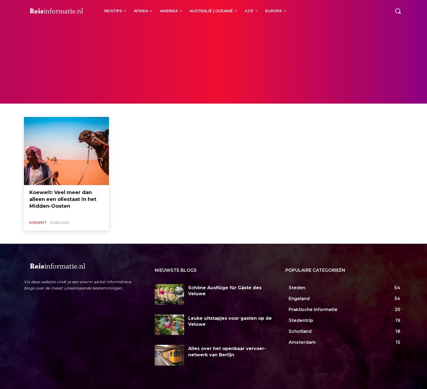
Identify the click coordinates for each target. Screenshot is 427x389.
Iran (153, 110)
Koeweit (38, 223)
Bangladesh (38, 110)
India (130, 110)
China (77, 110)
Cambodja (60, 110)
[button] (398, 11)
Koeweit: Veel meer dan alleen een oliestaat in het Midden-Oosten (62, 199)
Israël (166, 110)
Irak (142, 110)
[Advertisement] (213, 63)
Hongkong (113, 110)
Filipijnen (94, 110)
